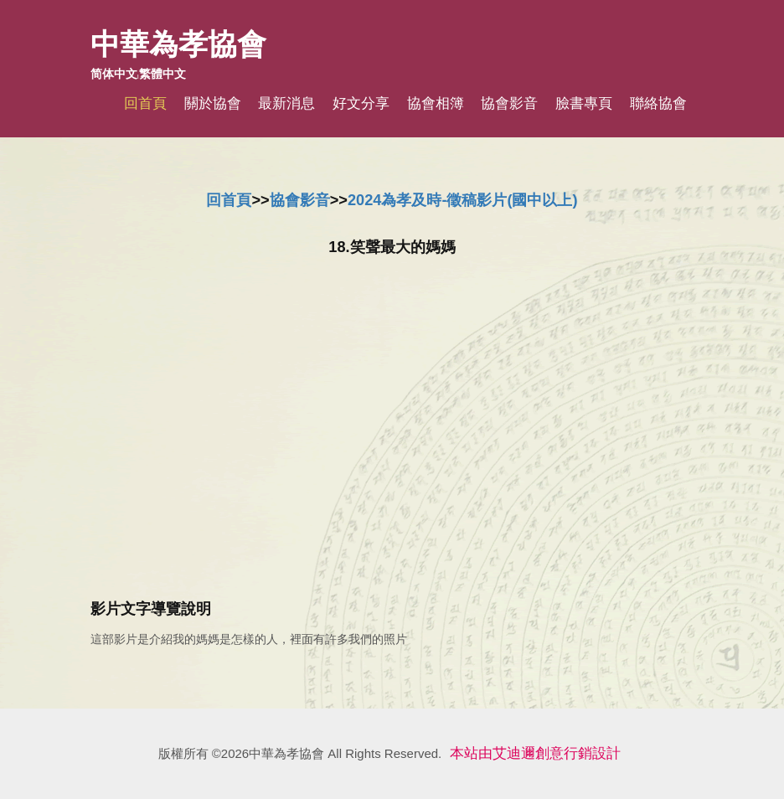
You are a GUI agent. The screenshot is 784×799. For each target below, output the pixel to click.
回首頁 (145, 103)
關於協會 (212, 103)
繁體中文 (162, 73)
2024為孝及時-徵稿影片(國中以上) (463, 200)
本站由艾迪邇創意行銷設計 (535, 753)
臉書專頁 (583, 103)
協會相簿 (435, 103)
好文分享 (361, 103)
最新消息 (286, 103)
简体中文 (113, 73)
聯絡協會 (658, 103)
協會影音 (509, 103)
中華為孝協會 (178, 44)
